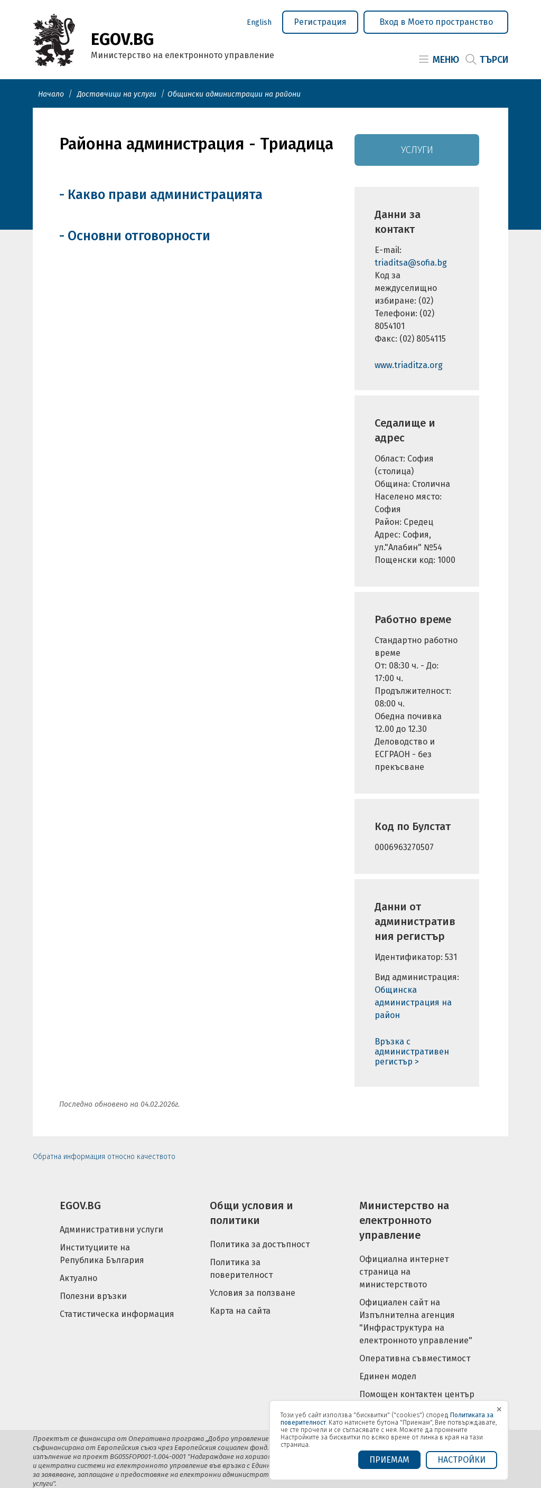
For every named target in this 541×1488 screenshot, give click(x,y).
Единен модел (387, 1376)
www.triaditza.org (409, 365)
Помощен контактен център (416, 1394)
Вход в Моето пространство (436, 22)
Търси (494, 59)
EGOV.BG (80, 1205)
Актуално (78, 1278)
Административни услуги (111, 1230)
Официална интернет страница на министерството (404, 1271)
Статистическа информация (117, 1314)
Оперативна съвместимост (414, 1358)
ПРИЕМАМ (389, 1460)
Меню (446, 59)
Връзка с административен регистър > (412, 1052)
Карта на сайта (240, 1311)
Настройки (461, 1460)
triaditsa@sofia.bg (411, 263)
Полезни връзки (93, 1296)
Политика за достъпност (260, 1244)
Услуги (417, 150)
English (259, 22)
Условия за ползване (252, 1293)
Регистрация (320, 22)
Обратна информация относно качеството (104, 1156)
